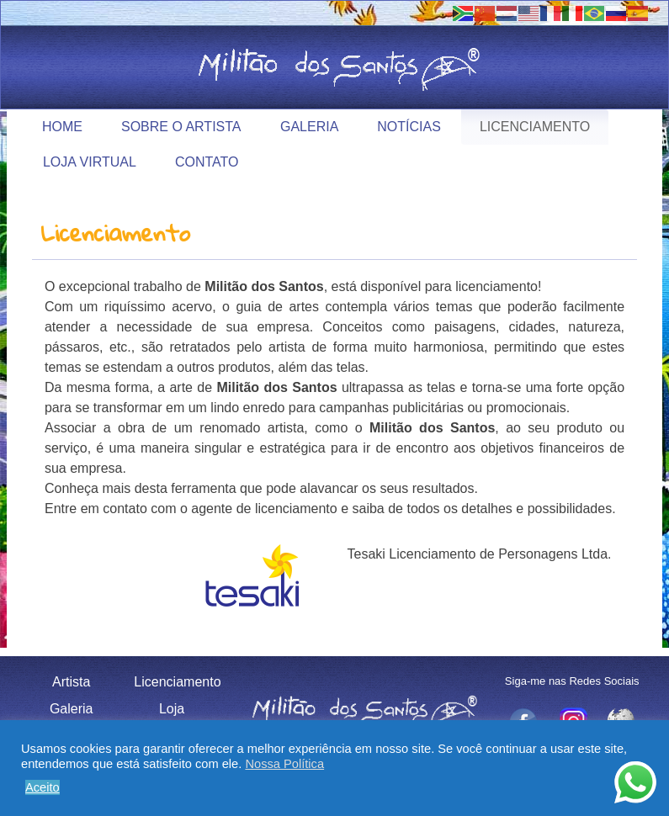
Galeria (309, 126)
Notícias (409, 126)
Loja (171, 709)
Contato (207, 162)
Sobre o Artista (181, 126)
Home (62, 126)
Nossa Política (284, 764)
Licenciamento (535, 126)
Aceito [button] (42, 787)
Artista (71, 682)
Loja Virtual (89, 162)
